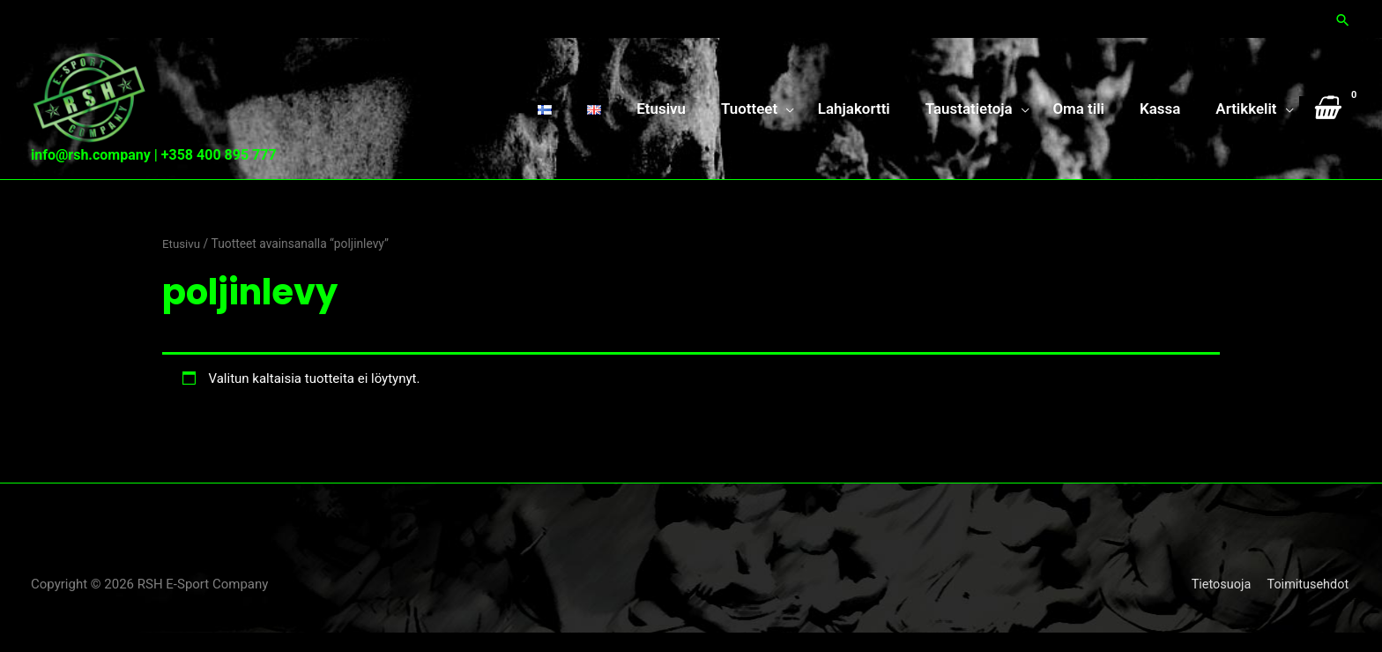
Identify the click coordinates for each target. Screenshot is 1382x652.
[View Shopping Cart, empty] (1325, 117)
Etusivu (182, 264)
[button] (1342, 18)
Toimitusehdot (1309, 603)
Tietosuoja (1219, 603)
